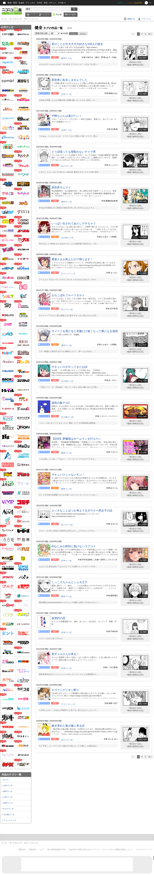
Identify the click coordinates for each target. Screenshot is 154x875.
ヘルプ (41, 849)
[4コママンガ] (66, 166)
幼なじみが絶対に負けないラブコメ (74, 546)
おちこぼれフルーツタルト (68, 295)
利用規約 (32, 849)
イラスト (45, 15)
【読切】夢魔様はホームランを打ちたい (76, 438)
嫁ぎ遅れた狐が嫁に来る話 (68, 725)
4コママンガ (8, 809)
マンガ (58, 15)
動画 (10, 3)
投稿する (131, 19)
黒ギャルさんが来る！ (65, 654)
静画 (15, 3)
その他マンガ (8, 814)
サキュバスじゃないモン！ (68, 474)
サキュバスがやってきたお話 (69, 366)
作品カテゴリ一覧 (11, 774)
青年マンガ (7, 791)
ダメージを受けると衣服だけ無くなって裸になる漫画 (85, 331)
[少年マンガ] (66, 94)
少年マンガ (7, 785)
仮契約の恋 (58, 618)
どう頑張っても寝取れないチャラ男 (74, 151)
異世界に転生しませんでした (69, 79)
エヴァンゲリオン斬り (65, 689)
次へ (150, 34)
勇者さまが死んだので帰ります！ (72, 259)
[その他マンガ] (67, 238)
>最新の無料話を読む (135, 65)
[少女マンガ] (66, 632)
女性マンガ (7, 803)
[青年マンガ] (66, 58)
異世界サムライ (61, 187)
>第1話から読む (135, 62)
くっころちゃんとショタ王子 (69, 582)
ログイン (121, 3)
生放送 (21, 3)
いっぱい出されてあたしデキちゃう (74, 223)
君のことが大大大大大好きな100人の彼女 (77, 44)
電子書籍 (71, 15)
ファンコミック (9, 820)
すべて (6, 780)
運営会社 (22, 849)
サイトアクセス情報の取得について (117, 849)
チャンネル (30, 3)
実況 (46, 3)
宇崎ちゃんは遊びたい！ (67, 115)
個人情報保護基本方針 (56, 849)
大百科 (39, 3)
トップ (32, 15)
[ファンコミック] (68, 274)
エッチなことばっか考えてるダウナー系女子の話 (82, 510)
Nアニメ (52, 3)
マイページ (146, 19)
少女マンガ (7, 797)
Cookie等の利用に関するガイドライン (84, 849)
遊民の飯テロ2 (61, 402)
